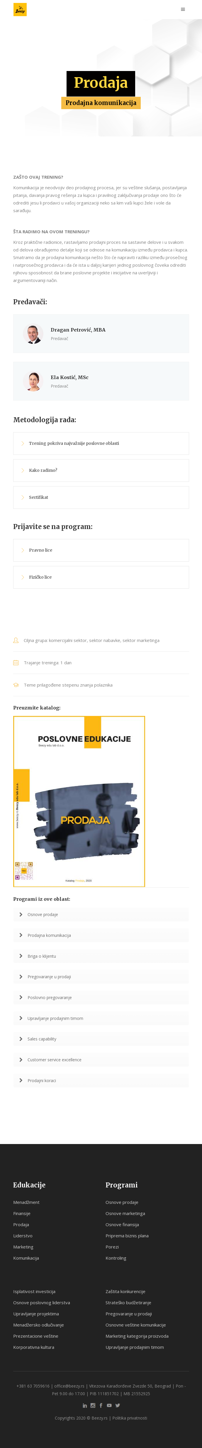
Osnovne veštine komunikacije (136, 1325)
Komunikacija (26, 1258)
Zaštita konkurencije (125, 1291)
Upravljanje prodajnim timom (51, 1018)
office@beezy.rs (69, 1386)
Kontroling (116, 1258)
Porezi (112, 1247)
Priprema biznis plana (127, 1236)
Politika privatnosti (129, 1418)
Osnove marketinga (125, 1213)
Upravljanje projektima (36, 1314)
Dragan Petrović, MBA (78, 330)
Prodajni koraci (37, 1080)
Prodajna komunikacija (45, 935)
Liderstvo (23, 1236)
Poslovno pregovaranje (45, 997)
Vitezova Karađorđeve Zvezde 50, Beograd (130, 1386)
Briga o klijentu (37, 956)
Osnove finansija (122, 1224)
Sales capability (37, 1039)
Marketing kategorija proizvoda (137, 1336)
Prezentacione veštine (35, 1336)
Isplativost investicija (34, 1291)
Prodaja (21, 1224)
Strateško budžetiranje (128, 1302)
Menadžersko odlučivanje (38, 1325)
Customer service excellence (50, 1059)
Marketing (23, 1247)
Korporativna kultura (33, 1347)
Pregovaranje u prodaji (45, 976)
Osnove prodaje (38, 914)
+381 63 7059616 (33, 1386)
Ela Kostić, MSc (70, 377)
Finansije (21, 1213)
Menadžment (26, 1202)
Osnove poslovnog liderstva (41, 1302)
